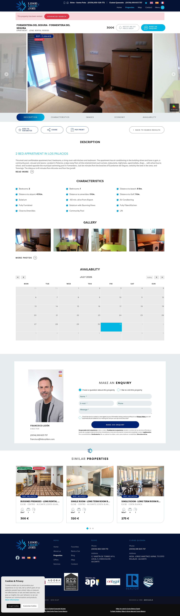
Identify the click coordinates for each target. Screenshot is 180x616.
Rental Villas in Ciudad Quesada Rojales (52, 609)
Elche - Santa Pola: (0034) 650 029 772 (87, 2)
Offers (55, 560)
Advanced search (56, 16)
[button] (90, 257)
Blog (73, 555)
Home (119, 7)
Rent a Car (75, 551)
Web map (55, 600)
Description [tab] (30, 117)
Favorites (75, 547)
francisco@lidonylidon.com (42, 439)
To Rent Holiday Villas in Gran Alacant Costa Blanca (127, 611)
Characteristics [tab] (60, 117)
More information (12, 600)
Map (140, 7)
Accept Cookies (13, 606)
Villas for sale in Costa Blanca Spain (128, 609)
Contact (148, 7)
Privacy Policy (141, 417)
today (149, 277)
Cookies (45, 600)
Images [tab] (90, 117)
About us (57, 551)
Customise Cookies (29, 606)
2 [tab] (90, 528)
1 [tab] (87, 528)
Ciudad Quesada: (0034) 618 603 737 (125, 2)
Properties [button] (129, 7)
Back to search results (146, 130)
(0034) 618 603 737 (39, 435)
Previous (5, 74)
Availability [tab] (149, 117)
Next (174, 74)
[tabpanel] (39, 494)
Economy (120, 117)
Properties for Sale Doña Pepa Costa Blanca (52, 611)
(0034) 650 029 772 (99, 549)
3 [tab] (93, 528)
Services (56, 564)
